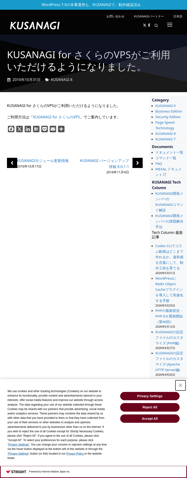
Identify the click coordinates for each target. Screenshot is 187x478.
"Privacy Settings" (18, 444)
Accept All (150, 418)
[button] (156, 25)
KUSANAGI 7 (165, 139)
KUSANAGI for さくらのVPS (56, 117)
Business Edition (168, 111)
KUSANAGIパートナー (149, 16)
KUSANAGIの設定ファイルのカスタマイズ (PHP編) (169, 337)
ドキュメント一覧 (169, 152)
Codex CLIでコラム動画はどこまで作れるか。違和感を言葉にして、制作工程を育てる (169, 256)
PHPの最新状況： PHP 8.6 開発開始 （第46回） (169, 316)
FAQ (158, 163)
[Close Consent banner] (180, 385)
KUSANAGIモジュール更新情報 (43, 160)
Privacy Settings (149, 396)
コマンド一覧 (165, 157)
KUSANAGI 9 (165, 105)
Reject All (149, 407)
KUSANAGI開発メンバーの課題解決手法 (169, 221)
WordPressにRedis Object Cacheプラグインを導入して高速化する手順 (169, 289)
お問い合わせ (115, 16)
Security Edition (168, 116)
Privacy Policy (75, 453)
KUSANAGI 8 (61, 79)
